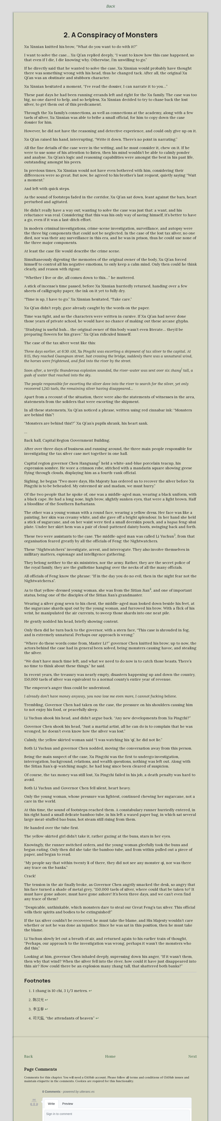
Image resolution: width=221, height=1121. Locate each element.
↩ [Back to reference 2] (46, 999)
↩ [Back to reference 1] (90, 990)
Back (110, 6)
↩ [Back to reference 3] (46, 1009)
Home (110, 1056)
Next (192, 1056)
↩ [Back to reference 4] (97, 1018)
